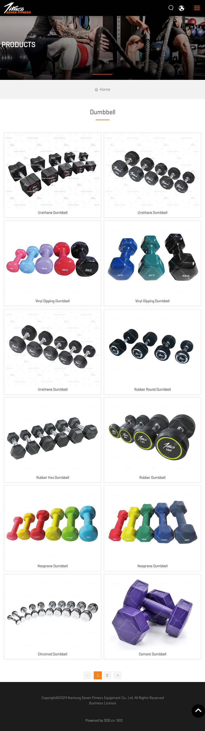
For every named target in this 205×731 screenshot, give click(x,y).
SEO (119, 720)
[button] (102, 74)
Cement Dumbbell (152, 654)
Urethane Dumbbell (53, 212)
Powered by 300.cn (100, 720)
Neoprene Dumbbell (53, 565)
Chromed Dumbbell (52, 654)
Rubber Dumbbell (152, 477)
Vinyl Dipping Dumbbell (53, 301)
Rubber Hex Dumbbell (52, 477)
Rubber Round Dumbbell (152, 389)
